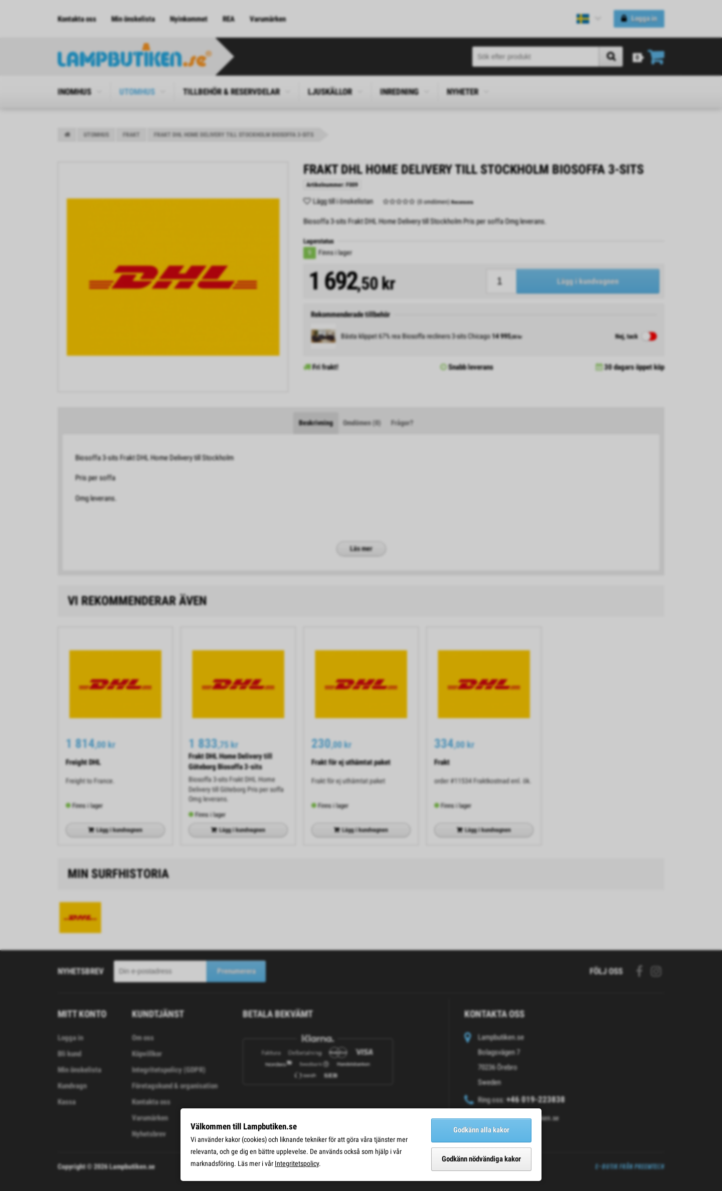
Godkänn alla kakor (481, 1129)
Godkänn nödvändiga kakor (481, 1158)
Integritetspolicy (297, 1163)
